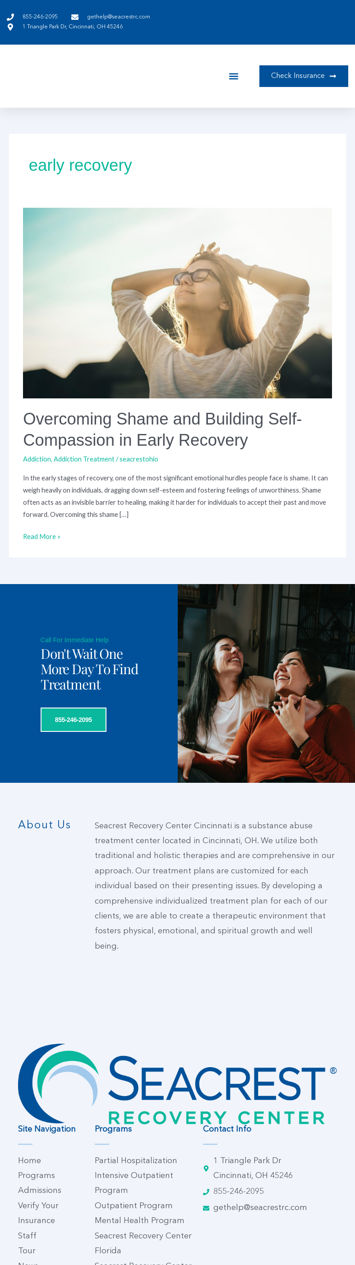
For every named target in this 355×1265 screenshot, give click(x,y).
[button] (233, 76)
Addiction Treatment (84, 459)
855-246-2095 (57, 835)
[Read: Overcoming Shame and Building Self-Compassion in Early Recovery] (177, 302)
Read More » (41, 535)
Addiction (37, 459)
